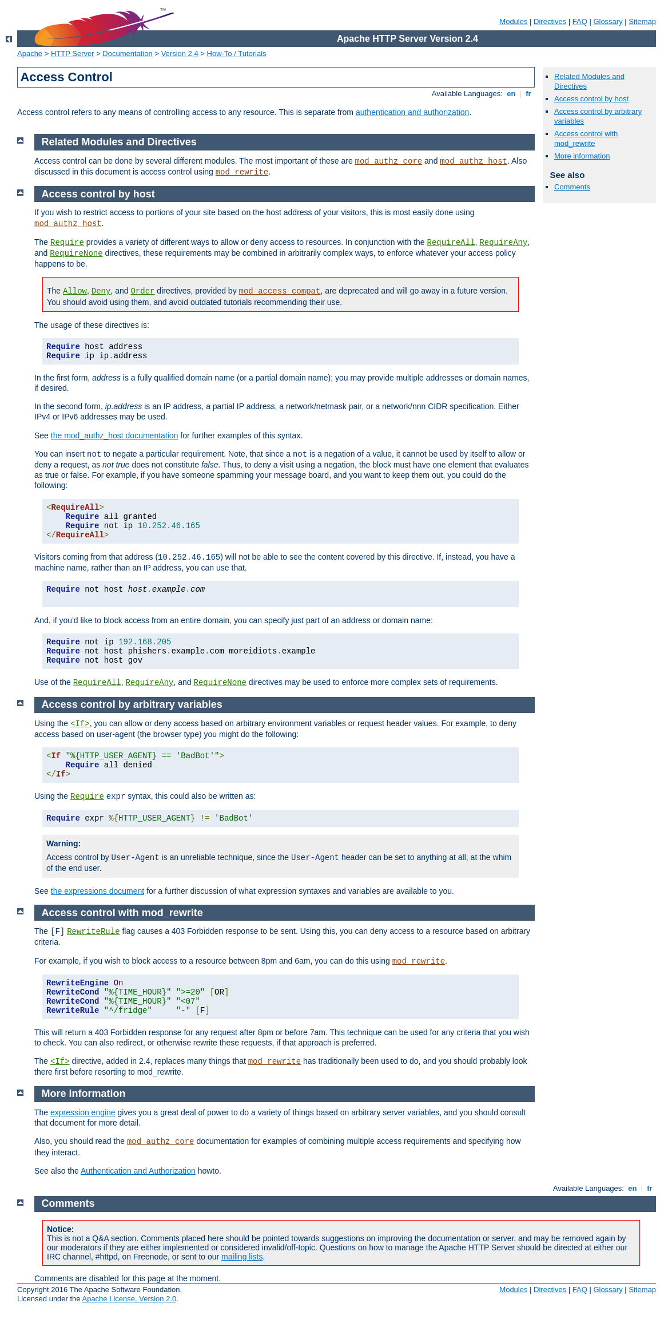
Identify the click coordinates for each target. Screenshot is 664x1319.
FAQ (579, 21)
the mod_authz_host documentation (114, 435)
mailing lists (242, 1256)
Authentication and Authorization (138, 1170)
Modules (513, 21)
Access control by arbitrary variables (132, 704)
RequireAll (451, 242)
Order (142, 291)
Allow (75, 291)
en (511, 93)
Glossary (607, 21)
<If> (80, 723)
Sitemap (642, 21)
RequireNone (76, 253)
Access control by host (591, 98)
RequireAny (503, 242)
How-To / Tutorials (237, 53)
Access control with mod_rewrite (586, 138)
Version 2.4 (179, 53)
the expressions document (97, 891)
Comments (572, 187)
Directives (550, 21)
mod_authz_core (389, 161)
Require (67, 242)
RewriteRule (93, 931)
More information (582, 156)
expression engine (83, 1112)
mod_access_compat (280, 291)
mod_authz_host (473, 161)
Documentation (127, 53)
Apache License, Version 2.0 (129, 1298)
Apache (29, 53)
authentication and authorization (412, 112)
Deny (101, 291)
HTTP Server (72, 53)
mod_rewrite (242, 172)
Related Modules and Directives (119, 142)
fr (529, 93)
